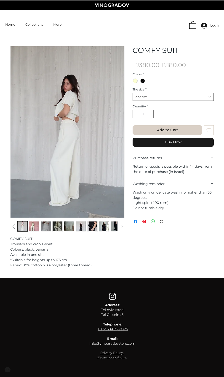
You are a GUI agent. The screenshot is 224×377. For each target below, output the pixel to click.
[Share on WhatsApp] (153, 221)
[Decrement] (136, 114)
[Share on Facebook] (135, 221)
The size (140, 89)
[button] (192, 25)
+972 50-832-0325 (113, 329)
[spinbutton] (143, 114)
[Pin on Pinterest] (144, 221)
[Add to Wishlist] (209, 130)
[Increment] (150, 114)
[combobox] (173, 97)
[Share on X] (161, 221)
